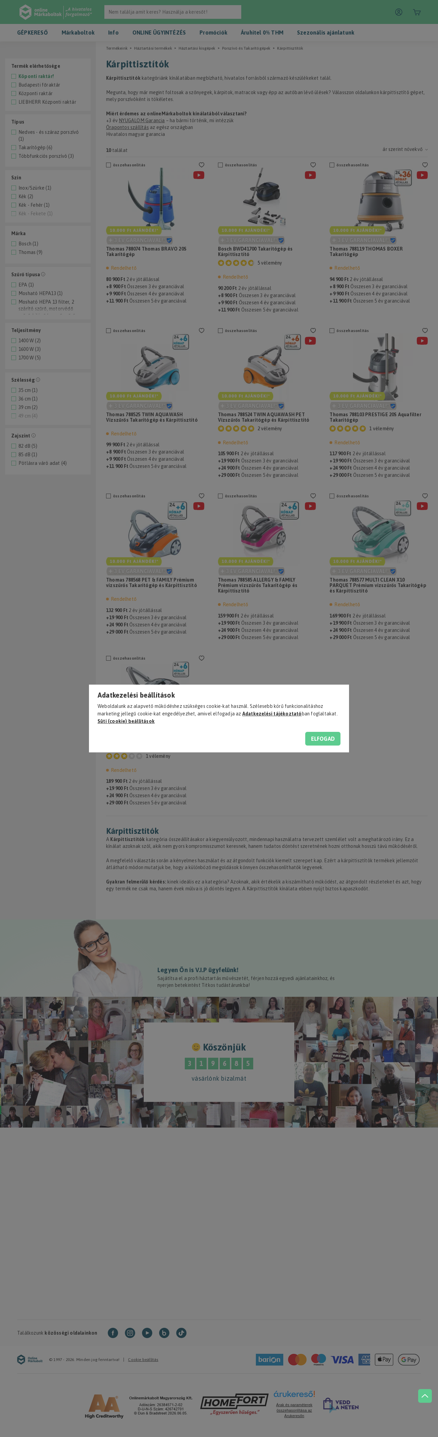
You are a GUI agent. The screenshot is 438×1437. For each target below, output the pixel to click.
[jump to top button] (425, 1396)
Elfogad (323, 739)
